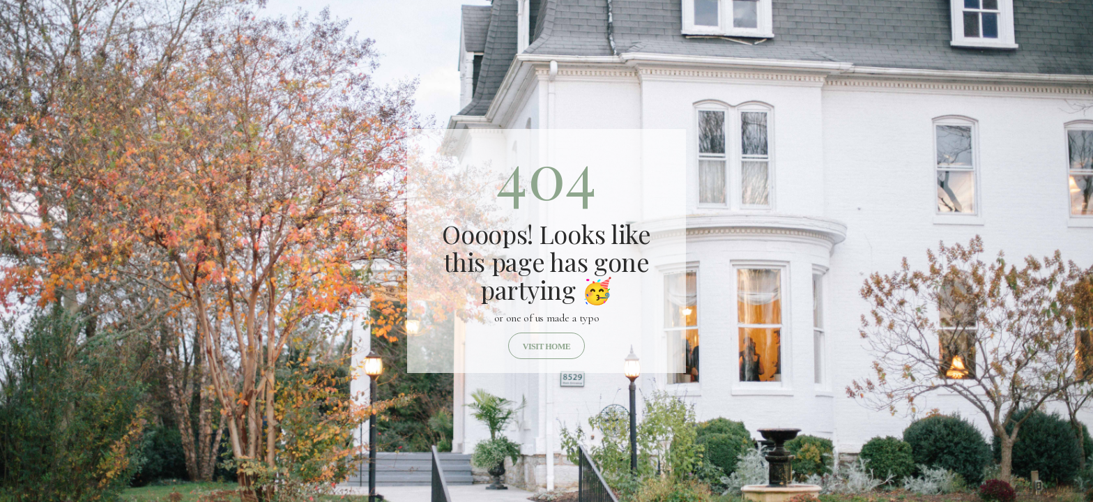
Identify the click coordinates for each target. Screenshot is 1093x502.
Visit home (546, 346)
